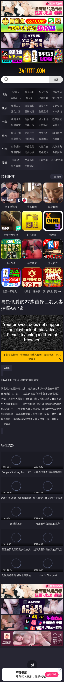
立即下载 (51, 674)
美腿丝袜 (16, 138)
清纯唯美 (29, 138)
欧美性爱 (57, 119)
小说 (4, 149)
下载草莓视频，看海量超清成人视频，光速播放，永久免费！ (32, 357)
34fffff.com (32, 70)
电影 (4, 122)
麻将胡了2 (15, 97)
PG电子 (16, 92)
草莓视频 (43, 160)
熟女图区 (43, 138)
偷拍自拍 (29, 119)
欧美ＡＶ (43, 105)
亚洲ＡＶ (16, 105)
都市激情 (16, 146)
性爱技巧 (57, 152)
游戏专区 (57, 92)
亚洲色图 (29, 132)
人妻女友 (43, 146)
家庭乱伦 (29, 146)
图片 (4, 135)
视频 (4, 108)
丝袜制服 (29, 111)
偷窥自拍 (16, 132)
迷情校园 (16, 152)
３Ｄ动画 (57, 105)
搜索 (56, 79)
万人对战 (43, 92)
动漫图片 (57, 132)
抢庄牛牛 (57, 97)
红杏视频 (16, 165)
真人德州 (29, 92)
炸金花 (29, 97)
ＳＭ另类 (57, 111)
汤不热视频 (57, 160)
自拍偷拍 (29, 105)
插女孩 (15, 160)
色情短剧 (29, 165)
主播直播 (43, 111)
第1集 (6, 368)
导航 (4, 162)
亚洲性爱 (16, 119)
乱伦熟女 (43, 125)
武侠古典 (57, 146)
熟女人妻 (16, 111)
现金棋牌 (43, 97)
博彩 (4, 94)
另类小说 (29, 152)
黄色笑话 (43, 152)
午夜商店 (29, 160)
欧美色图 (43, 132)
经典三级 (29, 125)
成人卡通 (43, 119)
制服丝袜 (16, 125)
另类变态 (57, 125)
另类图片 (57, 138)
